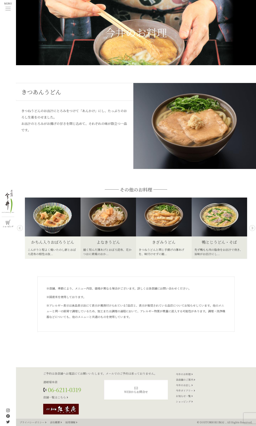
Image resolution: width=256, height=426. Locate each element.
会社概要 (56, 422)
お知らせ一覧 (184, 396)
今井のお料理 (184, 374)
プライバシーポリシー (33, 422)
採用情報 (71, 422)
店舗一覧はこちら (55, 397)
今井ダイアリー (185, 390)
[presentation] (20, 228)
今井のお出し (184, 385)
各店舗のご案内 (185, 379)
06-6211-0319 (64, 390)
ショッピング (184, 401)
